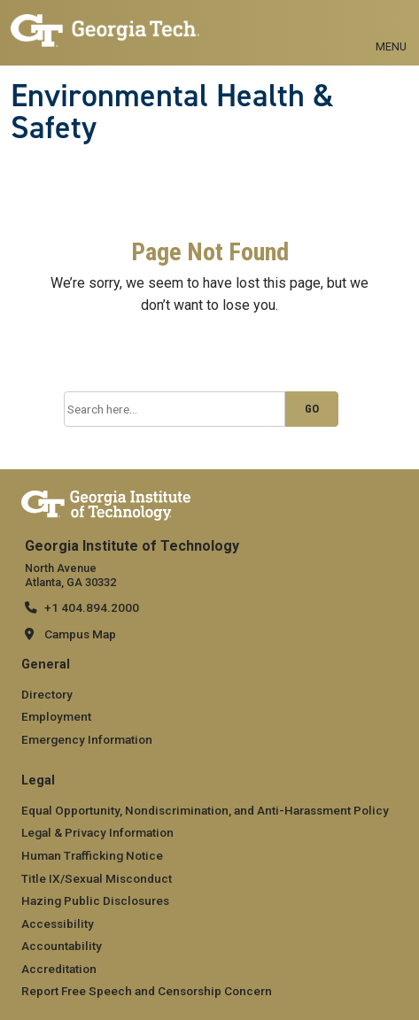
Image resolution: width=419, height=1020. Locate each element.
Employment (56, 716)
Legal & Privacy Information (97, 832)
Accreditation (59, 969)
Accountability (61, 946)
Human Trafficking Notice (92, 855)
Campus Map (80, 634)
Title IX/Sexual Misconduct (96, 878)
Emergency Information (86, 739)
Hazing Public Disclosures (95, 900)
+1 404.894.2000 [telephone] (91, 607)
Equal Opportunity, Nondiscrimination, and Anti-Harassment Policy (205, 810)
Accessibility (57, 923)
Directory (47, 694)
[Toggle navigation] (391, 26)
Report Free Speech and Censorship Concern (146, 991)
